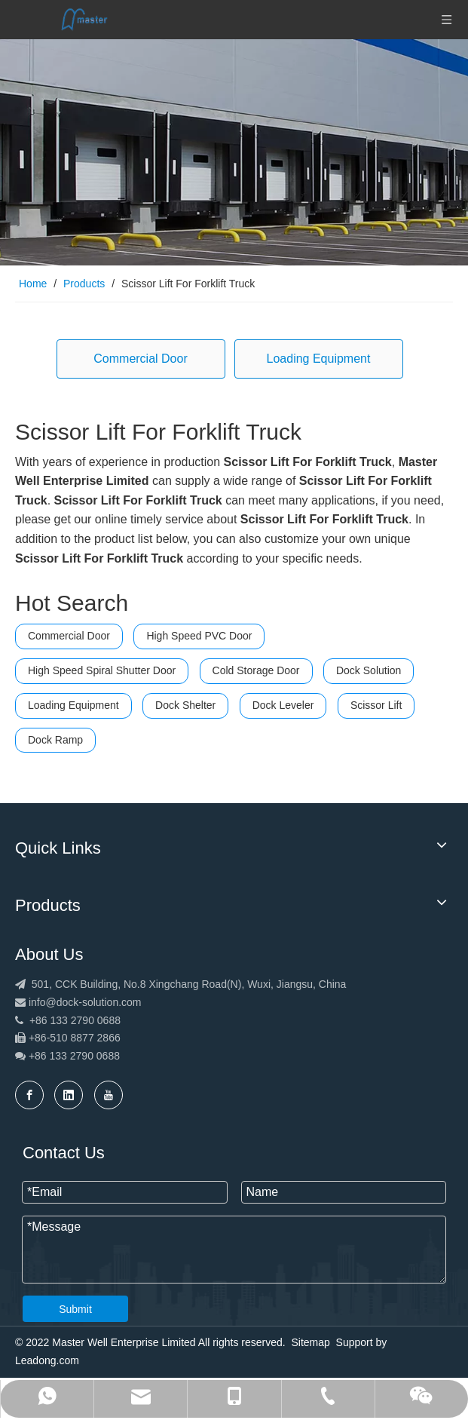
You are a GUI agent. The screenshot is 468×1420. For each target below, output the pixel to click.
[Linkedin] (68, 1095)
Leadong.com (47, 1360)
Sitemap (310, 1342)
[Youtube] (108, 1095)
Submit (75, 1309)
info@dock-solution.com (85, 1002)
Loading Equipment (319, 358)
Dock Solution (368, 670)
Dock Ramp (55, 740)
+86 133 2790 (62, 1056)
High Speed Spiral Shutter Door (102, 670)
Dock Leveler (283, 705)
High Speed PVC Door (199, 636)
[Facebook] (29, 1095)
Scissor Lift (376, 705)
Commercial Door (140, 358)
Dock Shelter (185, 705)
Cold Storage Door (256, 670)
